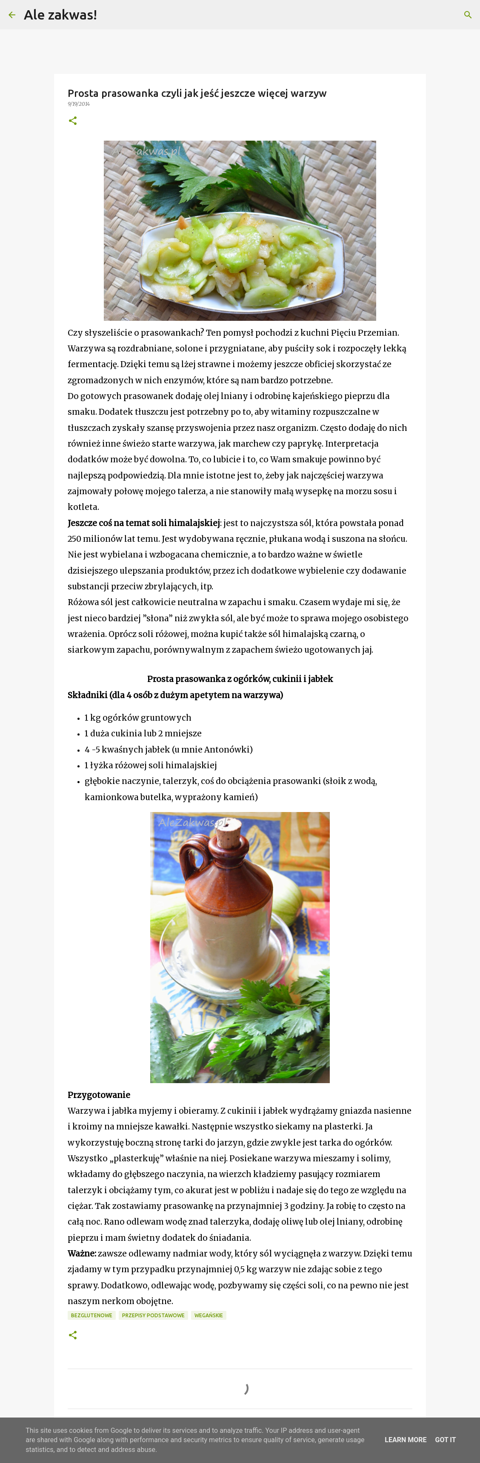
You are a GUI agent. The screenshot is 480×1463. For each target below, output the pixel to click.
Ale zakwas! (60, 14)
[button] (73, 121)
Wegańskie (208, 1315)
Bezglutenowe (91, 1315)
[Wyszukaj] (109, 15)
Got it (445, 1440)
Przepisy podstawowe (153, 1315)
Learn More (405, 1440)
